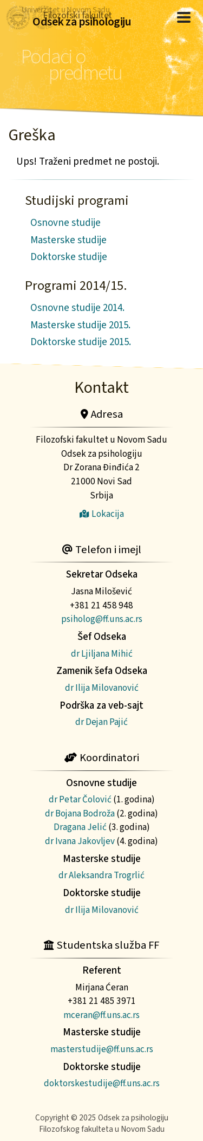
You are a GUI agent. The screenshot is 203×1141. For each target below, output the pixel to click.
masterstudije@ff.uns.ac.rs (101, 1049)
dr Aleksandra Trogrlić (101, 875)
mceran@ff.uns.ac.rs (101, 1015)
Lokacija (102, 514)
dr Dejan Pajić (101, 722)
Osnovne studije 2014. (77, 308)
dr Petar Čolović (80, 799)
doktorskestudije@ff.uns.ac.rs (102, 1083)
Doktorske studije (68, 257)
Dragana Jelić (80, 827)
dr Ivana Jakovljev (80, 841)
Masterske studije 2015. (80, 325)
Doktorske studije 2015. (80, 342)
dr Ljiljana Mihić (102, 653)
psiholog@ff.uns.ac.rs (101, 619)
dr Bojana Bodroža (80, 813)
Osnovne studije (65, 223)
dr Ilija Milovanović (102, 688)
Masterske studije (68, 240)
